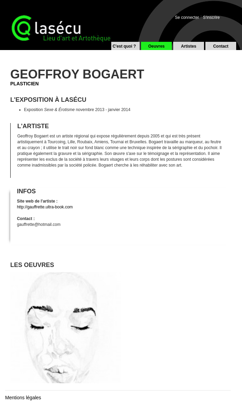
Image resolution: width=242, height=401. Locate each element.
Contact (221, 46)
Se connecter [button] (187, 17)
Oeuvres (156, 46)
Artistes (188, 46)
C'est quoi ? (124, 46)
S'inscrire (211, 17)
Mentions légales (23, 397)
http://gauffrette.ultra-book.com (45, 207)
